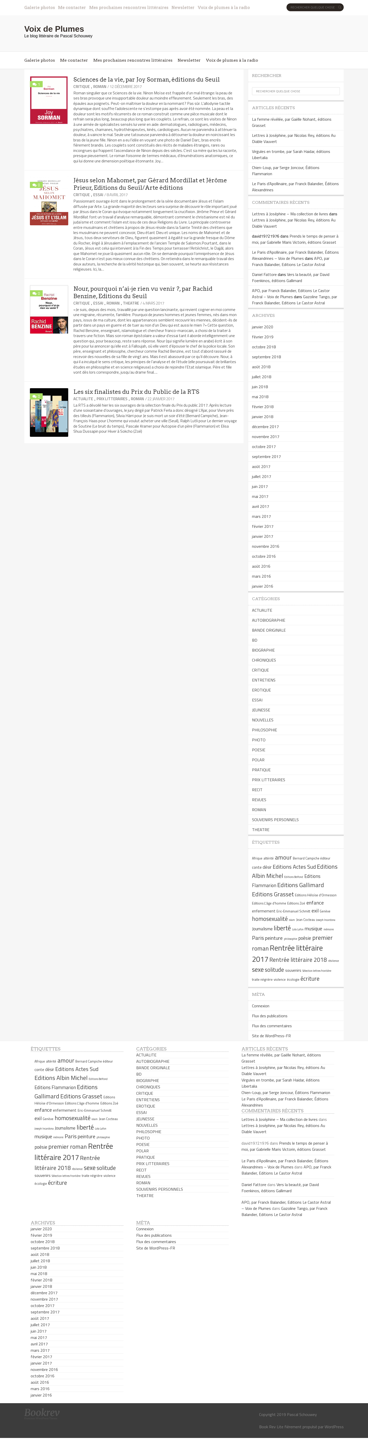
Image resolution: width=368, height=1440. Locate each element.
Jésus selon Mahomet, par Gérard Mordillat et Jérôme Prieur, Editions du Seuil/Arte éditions (150, 184)
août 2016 (261, 566)
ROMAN (99, 87)
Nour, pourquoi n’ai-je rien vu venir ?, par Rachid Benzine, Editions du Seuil (142, 292)
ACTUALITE (83, 399)
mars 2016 (261, 576)
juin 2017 (260, 486)
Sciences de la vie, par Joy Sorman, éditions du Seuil (146, 79)
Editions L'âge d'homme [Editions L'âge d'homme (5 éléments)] (269, 903)
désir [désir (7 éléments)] (267, 867)
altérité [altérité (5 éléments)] (268, 858)
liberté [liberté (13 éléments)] (282, 928)
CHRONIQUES (264, 660)
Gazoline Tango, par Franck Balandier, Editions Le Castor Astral (294, 300)
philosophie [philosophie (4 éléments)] (290, 939)
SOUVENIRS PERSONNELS (275, 820)
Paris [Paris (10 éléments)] (258, 938)
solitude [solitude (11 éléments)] (274, 969)
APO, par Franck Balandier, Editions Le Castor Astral (290, 261)
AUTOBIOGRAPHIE (268, 620)
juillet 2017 (261, 476)
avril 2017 (260, 506)
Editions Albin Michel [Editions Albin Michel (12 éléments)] (61, 1077)
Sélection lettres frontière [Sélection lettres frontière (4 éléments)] (316, 971)
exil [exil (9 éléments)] (315, 910)
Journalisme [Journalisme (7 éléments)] (262, 928)
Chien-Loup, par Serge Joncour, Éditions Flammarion (285, 1092)
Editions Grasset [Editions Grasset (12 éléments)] (273, 894)
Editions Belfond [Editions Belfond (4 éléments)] (293, 877)
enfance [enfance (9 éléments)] (315, 903)
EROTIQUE (261, 690)
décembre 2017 (265, 426)
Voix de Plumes (54, 29)
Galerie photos (39, 7)
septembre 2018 (266, 357)
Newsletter (182, 7)
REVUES (259, 800)
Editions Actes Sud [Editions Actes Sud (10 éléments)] (294, 867)
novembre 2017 (265, 436)
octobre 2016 (264, 556)
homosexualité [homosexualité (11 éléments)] (270, 918)
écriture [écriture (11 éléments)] (310, 978)
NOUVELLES (262, 720)
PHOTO (259, 740)
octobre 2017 (264, 446)
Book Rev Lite (271, 1427)
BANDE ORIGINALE (269, 630)
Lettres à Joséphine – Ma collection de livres (290, 214)
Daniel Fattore (264, 274)
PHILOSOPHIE (264, 730)
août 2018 (261, 367)
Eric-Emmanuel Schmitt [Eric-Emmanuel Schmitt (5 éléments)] (293, 911)
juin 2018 (260, 387)
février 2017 (262, 526)
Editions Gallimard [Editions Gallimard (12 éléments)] (300, 884)
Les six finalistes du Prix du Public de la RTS (136, 391)
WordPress (334, 1427)
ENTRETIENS (263, 680)
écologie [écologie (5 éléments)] (293, 979)
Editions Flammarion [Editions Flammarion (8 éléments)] (55, 1087)
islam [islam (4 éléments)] (292, 920)
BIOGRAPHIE (263, 650)
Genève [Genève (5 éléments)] (325, 911)
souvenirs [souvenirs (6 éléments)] (293, 970)
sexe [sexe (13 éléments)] (258, 969)
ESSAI (98, 195)
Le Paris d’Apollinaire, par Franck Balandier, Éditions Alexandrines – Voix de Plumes (295, 255)
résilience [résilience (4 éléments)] (333, 961)
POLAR (258, 760)
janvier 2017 (262, 536)
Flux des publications (270, 1016)
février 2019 (262, 337)
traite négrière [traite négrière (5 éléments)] (262, 979)
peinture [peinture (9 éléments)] (274, 938)
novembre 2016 (265, 546)
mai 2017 (260, 496)
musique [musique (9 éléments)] (313, 928)
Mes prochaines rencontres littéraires (128, 7)
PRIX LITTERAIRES (112, 399)
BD (254, 640)
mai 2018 (260, 397)
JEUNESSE (261, 710)
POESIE (258, 750)
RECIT (257, 790)
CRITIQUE (81, 87)
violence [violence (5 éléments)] (280, 979)
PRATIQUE (261, 770)
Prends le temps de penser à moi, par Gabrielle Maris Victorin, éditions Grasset (295, 239)
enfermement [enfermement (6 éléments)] (263, 911)
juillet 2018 (261, 377)
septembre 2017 (266, 456)
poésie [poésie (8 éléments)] (304, 938)
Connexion (260, 1006)
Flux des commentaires (272, 1026)
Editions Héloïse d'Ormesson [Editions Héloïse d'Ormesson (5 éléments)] (316, 895)
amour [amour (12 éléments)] (283, 857)
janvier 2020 (262, 327)
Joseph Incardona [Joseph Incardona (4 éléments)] (325, 920)
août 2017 (261, 466)
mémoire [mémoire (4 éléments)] (329, 929)
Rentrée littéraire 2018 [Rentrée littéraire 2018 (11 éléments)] (298, 959)
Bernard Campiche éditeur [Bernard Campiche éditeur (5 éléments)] (311, 858)
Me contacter (72, 7)
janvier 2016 (262, 586)
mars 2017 (261, 516)
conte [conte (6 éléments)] (257, 867)
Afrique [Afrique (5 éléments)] (257, 858)
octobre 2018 (264, 347)
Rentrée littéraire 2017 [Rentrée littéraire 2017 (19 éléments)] (73, 1151)
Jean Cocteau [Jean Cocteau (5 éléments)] (305, 919)
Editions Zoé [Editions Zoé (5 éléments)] (296, 903)
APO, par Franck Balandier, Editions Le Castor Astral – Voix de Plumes (291, 293)
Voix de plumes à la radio (224, 7)
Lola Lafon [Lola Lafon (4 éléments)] (298, 929)
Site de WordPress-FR (271, 1036)
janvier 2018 (262, 417)
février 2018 (262, 407)
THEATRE (131, 303)
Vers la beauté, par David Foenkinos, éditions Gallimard (290, 277)
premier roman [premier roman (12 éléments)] (67, 1146)
